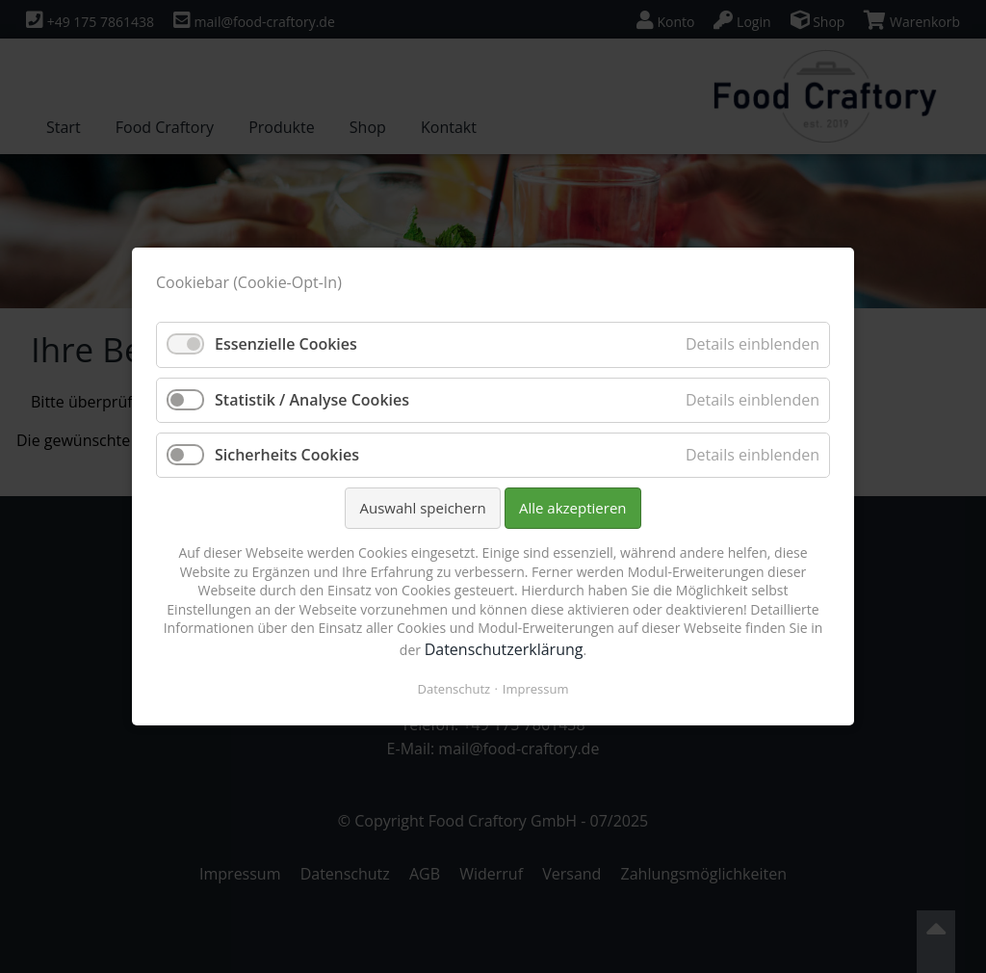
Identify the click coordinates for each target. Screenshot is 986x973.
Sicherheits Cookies (287, 454)
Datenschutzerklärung (504, 649)
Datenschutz (454, 688)
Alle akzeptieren (573, 507)
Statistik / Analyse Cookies (312, 399)
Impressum (536, 688)
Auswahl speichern (422, 507)
